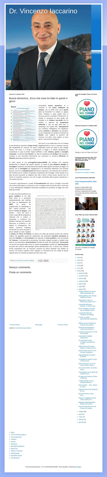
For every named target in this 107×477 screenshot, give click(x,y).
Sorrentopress (15, 458)
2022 (79, 257)
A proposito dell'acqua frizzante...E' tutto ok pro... (87, 305)
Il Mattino (13, 439)
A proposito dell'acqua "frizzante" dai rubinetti (86, 313)
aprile (81, 414)
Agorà (12, 432)
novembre (82, 276)
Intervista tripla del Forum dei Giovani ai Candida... (87, 407)
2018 (79, 265)
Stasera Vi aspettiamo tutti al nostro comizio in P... (87, 398)
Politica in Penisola (16, 451)
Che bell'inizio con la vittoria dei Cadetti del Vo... (88, 373)
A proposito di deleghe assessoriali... (85, 336)
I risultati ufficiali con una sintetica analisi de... (86, 381)
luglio (80, 286)
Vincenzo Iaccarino (83, 169)
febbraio (81, 419)
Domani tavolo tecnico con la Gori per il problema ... (87, 351)
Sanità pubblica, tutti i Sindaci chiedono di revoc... (87, 296)
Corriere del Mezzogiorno (18, 434)
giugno (81, 289)
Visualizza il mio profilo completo (85, 172)
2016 (79, 271)
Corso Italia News (16, 437)
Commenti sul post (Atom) (23, 328)
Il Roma (13, 442)
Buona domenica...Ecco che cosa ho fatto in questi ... (87, 364)
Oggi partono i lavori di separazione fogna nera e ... (88, 301)
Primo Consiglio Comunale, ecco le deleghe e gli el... (87, 309)
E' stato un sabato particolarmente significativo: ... (88, 319)
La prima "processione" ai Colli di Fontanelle (88, 332)
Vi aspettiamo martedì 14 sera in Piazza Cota (88, 360)
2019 (79, 263)
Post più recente (15, 325)
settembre (82, 281)
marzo (81, 417)
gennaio (81, 422)
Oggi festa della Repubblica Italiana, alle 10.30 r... (87, 403)
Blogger (78, 467)
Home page (38, 325)
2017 (79, 268)
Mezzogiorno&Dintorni (17, 446)
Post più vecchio (63, 325)
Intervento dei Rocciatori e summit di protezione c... (87, 328)
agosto (81, 284)
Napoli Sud (14, 448)
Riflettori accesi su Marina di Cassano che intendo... (87, 324)
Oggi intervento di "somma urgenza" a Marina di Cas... (88, 347)
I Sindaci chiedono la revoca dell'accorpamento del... (87, 292)
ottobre (81, 278)
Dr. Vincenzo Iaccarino (43, 11)
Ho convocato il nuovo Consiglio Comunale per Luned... (87, 342)
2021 (79, 260)
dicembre (82, 273)
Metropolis (14, 444)
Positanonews (15, 453)
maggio (81, 411)
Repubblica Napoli (16, 455)
